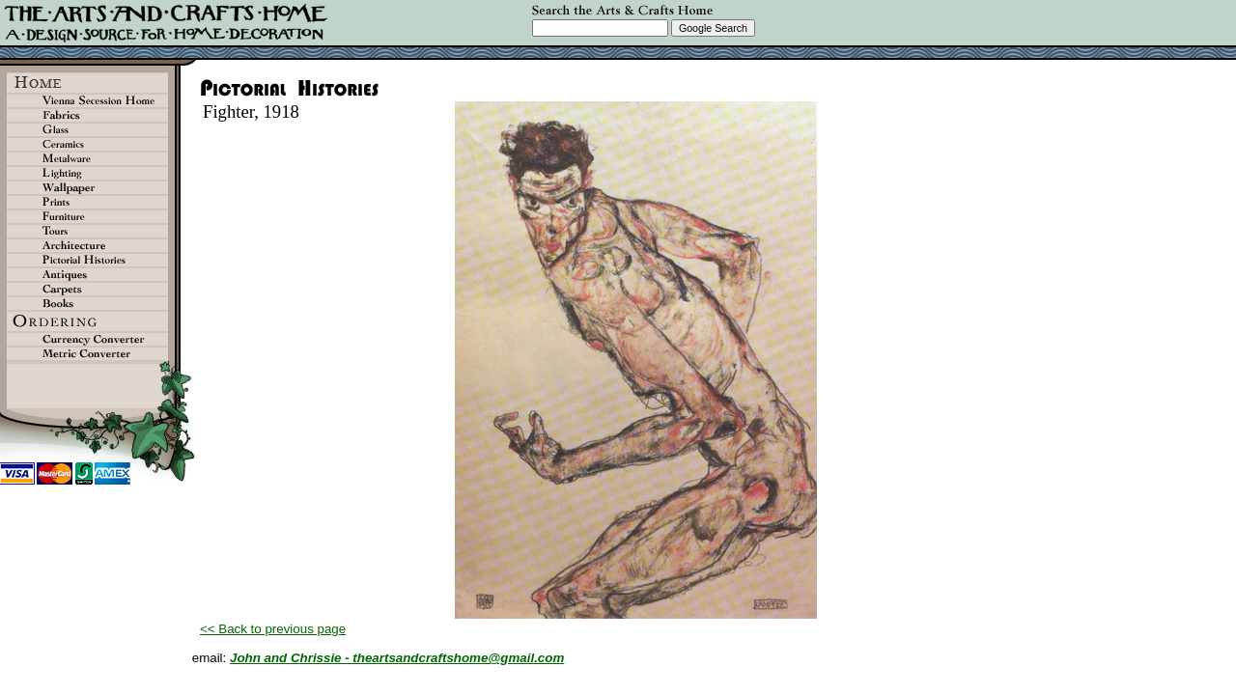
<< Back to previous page (273, 629)
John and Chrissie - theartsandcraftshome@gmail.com (397, 658)
